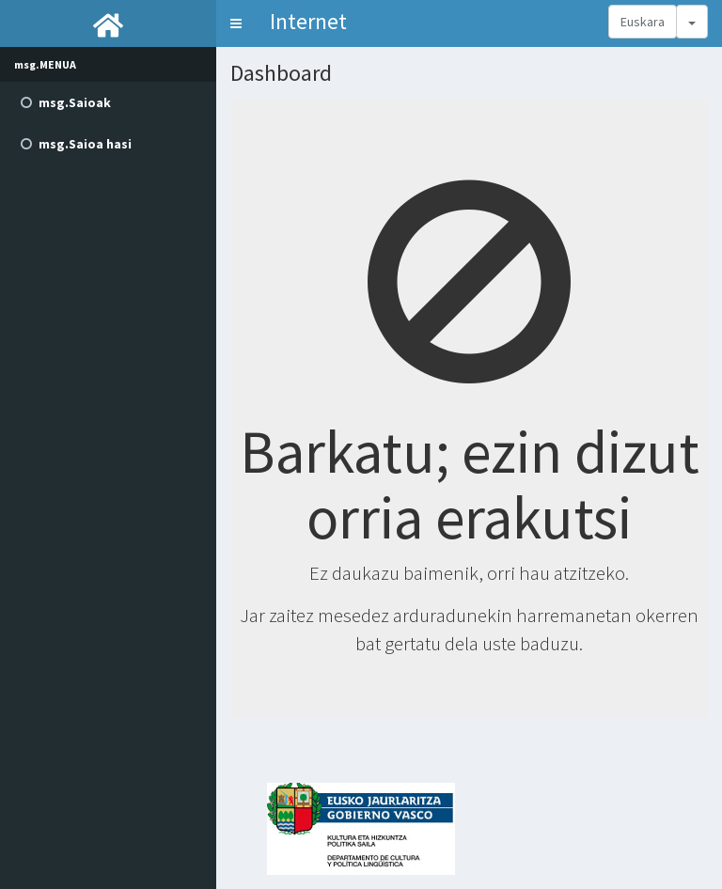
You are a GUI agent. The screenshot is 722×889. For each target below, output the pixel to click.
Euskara (642, 21)
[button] (236, 23)
